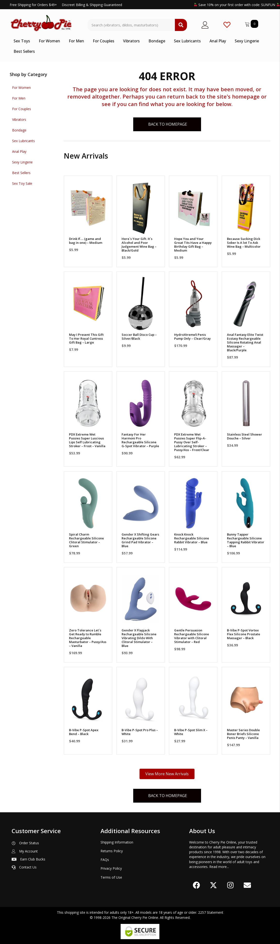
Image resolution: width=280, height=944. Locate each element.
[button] (196, 885)
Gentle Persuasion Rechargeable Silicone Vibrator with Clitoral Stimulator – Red (191, 636)
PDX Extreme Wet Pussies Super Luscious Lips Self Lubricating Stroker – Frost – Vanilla (87, 440)
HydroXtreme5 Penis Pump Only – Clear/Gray (192, 336)
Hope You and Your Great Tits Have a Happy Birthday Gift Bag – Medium (193, 245)
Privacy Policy (111, 868)
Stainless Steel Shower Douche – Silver (244, 436)
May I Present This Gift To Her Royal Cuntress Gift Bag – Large (86, 338)
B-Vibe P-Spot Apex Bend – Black (83, 732)
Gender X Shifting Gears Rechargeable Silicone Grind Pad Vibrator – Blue (140, 540)
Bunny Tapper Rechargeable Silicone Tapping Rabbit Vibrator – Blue (245, 540)
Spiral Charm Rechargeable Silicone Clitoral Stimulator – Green (86, 540)
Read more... (219, 866)
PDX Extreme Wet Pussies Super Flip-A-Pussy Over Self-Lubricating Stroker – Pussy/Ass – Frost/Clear (191, 442)
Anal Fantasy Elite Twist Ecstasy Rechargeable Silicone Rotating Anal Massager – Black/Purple (245, 342)
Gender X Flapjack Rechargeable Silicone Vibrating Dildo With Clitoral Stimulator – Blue (139, 638)
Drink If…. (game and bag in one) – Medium (85, 241)
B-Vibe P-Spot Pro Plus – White (140, 732)
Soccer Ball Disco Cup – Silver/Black (139, 336)
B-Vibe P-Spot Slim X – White (191, 732)
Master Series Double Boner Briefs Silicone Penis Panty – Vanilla (243, 734)
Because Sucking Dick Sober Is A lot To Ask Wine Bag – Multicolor (244, 243)
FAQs (105, 859)
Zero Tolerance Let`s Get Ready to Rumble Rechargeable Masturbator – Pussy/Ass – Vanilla (87, 638)
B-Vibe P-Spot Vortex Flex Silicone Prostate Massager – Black (243, 634)
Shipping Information (117, 842)
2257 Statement (210, 912)
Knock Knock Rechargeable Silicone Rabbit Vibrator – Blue (191, 538)
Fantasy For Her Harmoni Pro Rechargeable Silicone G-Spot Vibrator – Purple (140, 440)
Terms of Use (111, 877)
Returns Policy (112, 851)
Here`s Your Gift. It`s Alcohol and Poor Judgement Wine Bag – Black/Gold (139, 245)
